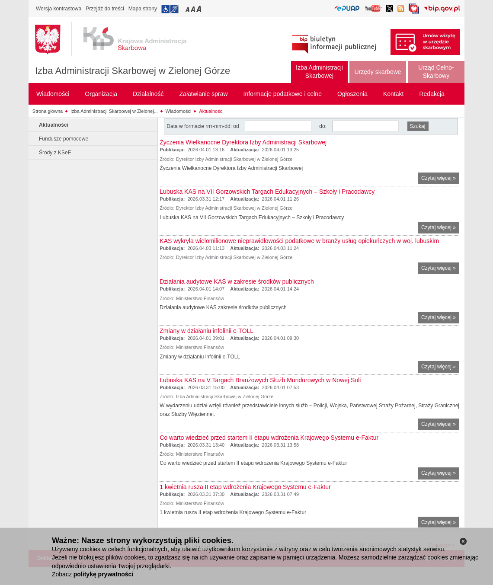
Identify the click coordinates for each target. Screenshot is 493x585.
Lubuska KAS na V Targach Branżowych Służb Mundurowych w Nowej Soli (260, 380)
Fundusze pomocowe (63, 139)
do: (323, 126)
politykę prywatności (103, 574)
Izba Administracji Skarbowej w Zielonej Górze (132, 71)
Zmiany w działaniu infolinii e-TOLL (206, 330)
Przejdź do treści (105, 9)
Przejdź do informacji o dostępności (170, 9)
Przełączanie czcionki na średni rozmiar (194, 9)
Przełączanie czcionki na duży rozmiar (199, 9)
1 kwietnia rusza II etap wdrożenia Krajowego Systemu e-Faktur (245, 486)
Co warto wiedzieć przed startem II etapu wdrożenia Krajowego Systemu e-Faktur (269, 437)
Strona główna (47, 111)
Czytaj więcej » (440, 179)
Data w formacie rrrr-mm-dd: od (203, 126)
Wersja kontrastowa (58, 9)
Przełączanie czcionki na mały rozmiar (188, 9)
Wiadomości (179, 111)
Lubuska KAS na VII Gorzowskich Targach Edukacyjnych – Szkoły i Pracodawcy (267, 191)
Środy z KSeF (55, 153)
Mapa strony (142, 9)
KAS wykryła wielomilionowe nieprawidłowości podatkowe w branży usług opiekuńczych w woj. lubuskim (299, 240)
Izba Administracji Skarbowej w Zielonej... (114, 111)
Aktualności (211, 111)
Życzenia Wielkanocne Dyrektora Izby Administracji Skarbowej (243, 142)
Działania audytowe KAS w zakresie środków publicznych (237, 281)
